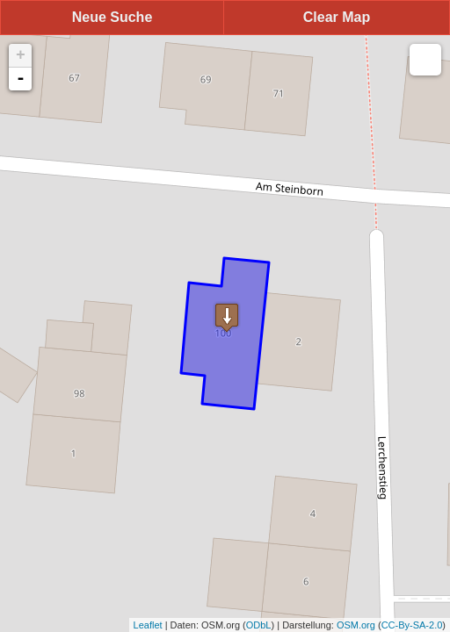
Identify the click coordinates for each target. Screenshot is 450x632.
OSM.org (356, 625)
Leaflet (148, 625)
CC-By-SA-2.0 (412, 625)
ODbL (259, 625)
